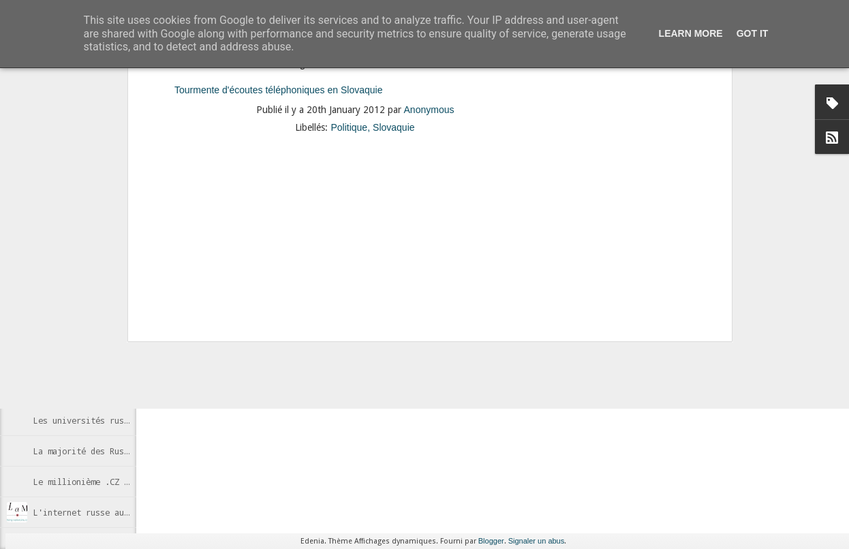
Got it (753, 33)
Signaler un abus (536, 541)
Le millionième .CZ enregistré (102, 481)
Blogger (491, 541)
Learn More (691, 33)
